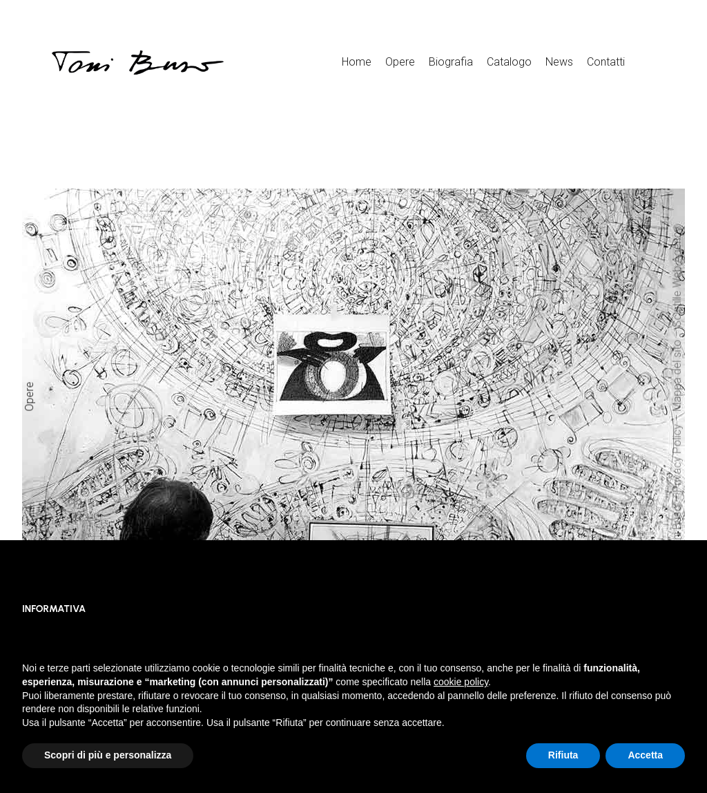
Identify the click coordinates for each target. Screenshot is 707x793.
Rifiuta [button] (563, 755)
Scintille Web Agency (677, 277)
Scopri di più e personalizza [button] (107, 755)
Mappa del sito (677, 376)
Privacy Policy (677, 458)
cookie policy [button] (461, 681)
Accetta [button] (645, 755)
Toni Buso (677, 529)
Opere (29, 397)
